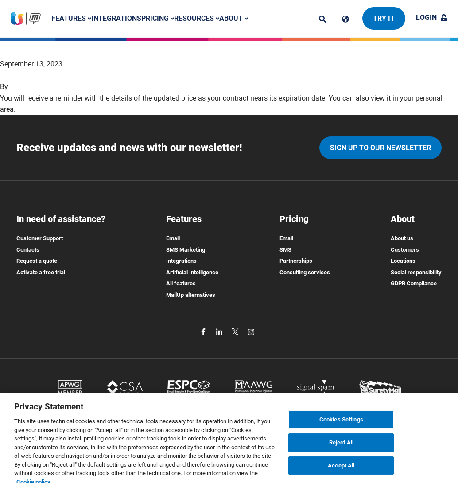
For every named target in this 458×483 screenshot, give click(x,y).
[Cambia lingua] (345, 19)
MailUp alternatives (190, 295)
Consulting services (304, 272)
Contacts (27, 249)
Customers (405, 249)
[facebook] (204, 331)
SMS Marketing (185, 249)
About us (402, 238)
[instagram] (251, 331)
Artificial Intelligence (192, 272)
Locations (403, 260)
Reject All (341, 447)
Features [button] (71, 18)
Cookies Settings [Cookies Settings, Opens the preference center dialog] (341, 424)
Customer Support (39, 238)
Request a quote (36, 260)
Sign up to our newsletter (380, 148)
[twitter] (236, 331)
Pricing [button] (157, 18)
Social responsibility (416, 272)
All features (181, 283)
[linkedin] (220, 331)
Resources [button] (196, 18)
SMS (285, 249)
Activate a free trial (40, 272)
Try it (384, 18)
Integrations (116, 18)
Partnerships (295, 260)
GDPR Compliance (414, 283)
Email (173, 238)
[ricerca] (322, 19)
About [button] (233, 18)
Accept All (341, 470)
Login (431, 17)
